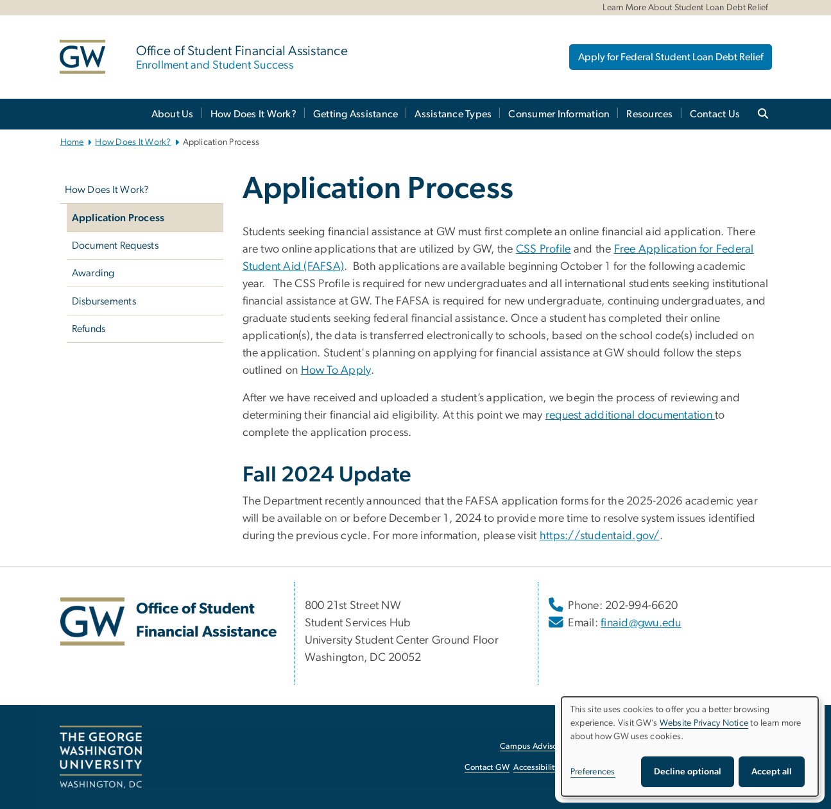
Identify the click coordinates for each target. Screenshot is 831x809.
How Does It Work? (253, 114)
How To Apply (336, 370)
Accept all (771, 771)
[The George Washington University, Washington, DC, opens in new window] (101, 757)
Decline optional (687, 771)
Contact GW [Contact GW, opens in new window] (487, 767)
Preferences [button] (592, 771)
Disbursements (104, 301)
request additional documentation (630, 415)
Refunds (89, 329)
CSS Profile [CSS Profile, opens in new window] (543, 249)
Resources (649, 114)
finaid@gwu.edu (641, 623)
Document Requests (115, 245)
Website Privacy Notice (704, 723)
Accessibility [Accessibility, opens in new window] (535, 767)
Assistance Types (453, 114)
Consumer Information (559, 114)
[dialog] (689, 746)
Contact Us (715, 114)
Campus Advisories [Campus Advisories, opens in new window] (535, 746)
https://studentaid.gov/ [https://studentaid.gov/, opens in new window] (600, 536)
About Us (172, 114)
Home (72, 142)
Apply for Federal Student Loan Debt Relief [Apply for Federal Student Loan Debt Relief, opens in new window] (670, 57)
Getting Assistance (355, 114)
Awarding (93, 273)
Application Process (118, 218)
